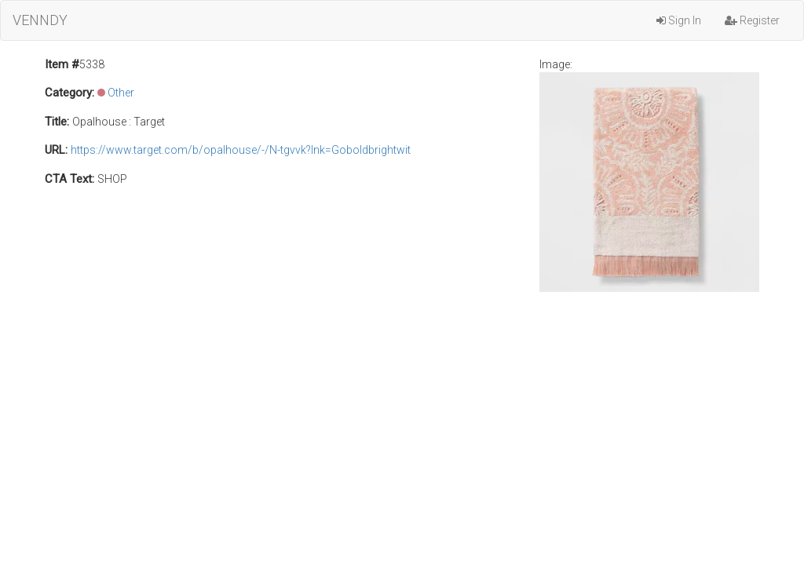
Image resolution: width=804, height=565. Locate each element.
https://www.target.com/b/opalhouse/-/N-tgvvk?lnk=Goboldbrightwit (241, 150)
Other (121, 92)
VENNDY (40, 20)
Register (752, 20)
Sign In (678, 20)
